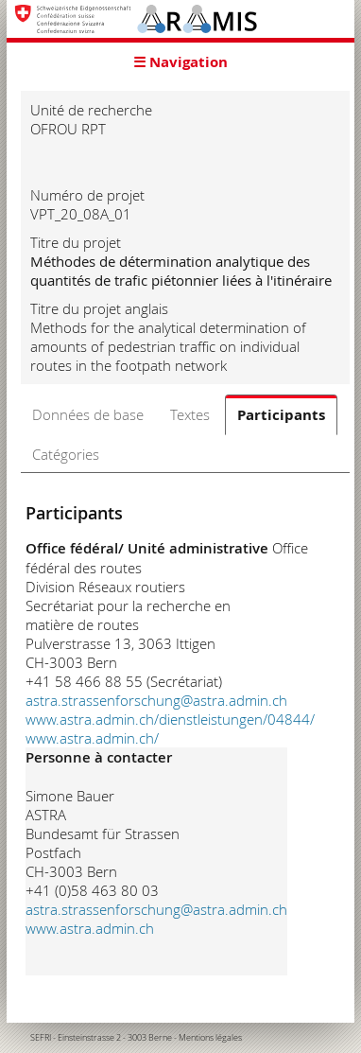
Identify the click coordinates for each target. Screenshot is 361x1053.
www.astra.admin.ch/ (92, 737)
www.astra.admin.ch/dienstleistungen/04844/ (170, 719)
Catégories (65, 454)
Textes (190, 414)
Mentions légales (210, 1038)
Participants (281, 415)
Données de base (88, 414)
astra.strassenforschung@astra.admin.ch (156, 700)
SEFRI (40, 1038)
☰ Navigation (180, 62)
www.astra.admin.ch (90, 928)
